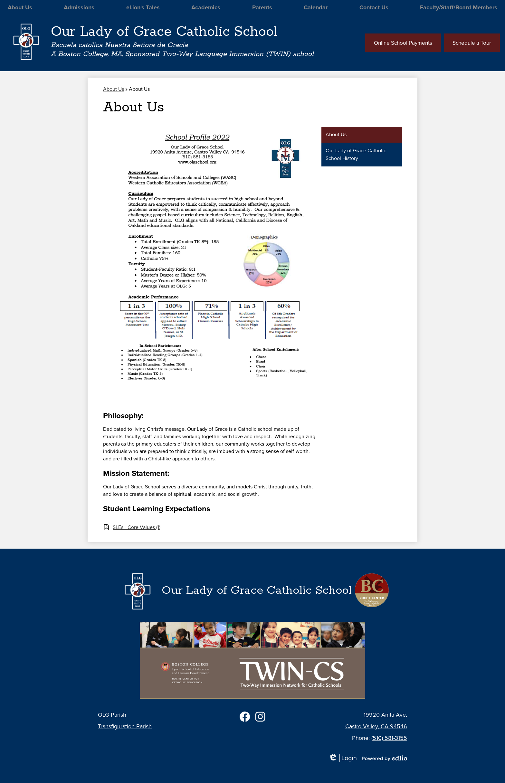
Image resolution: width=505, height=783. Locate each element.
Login (343, 758)
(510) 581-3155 (389, 738)
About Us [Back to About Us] (113, 90)
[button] (19, 8)
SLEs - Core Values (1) (136, 528)
